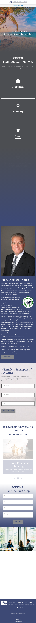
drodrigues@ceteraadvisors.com (18, 613)
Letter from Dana (23, 346)
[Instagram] (22, 607)
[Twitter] (15, 607)
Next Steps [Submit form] (18, 522)
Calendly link (31, 349)
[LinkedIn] (18, 607)
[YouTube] (20, 607)
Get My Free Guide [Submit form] (8, 411)
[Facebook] (13, 607)
